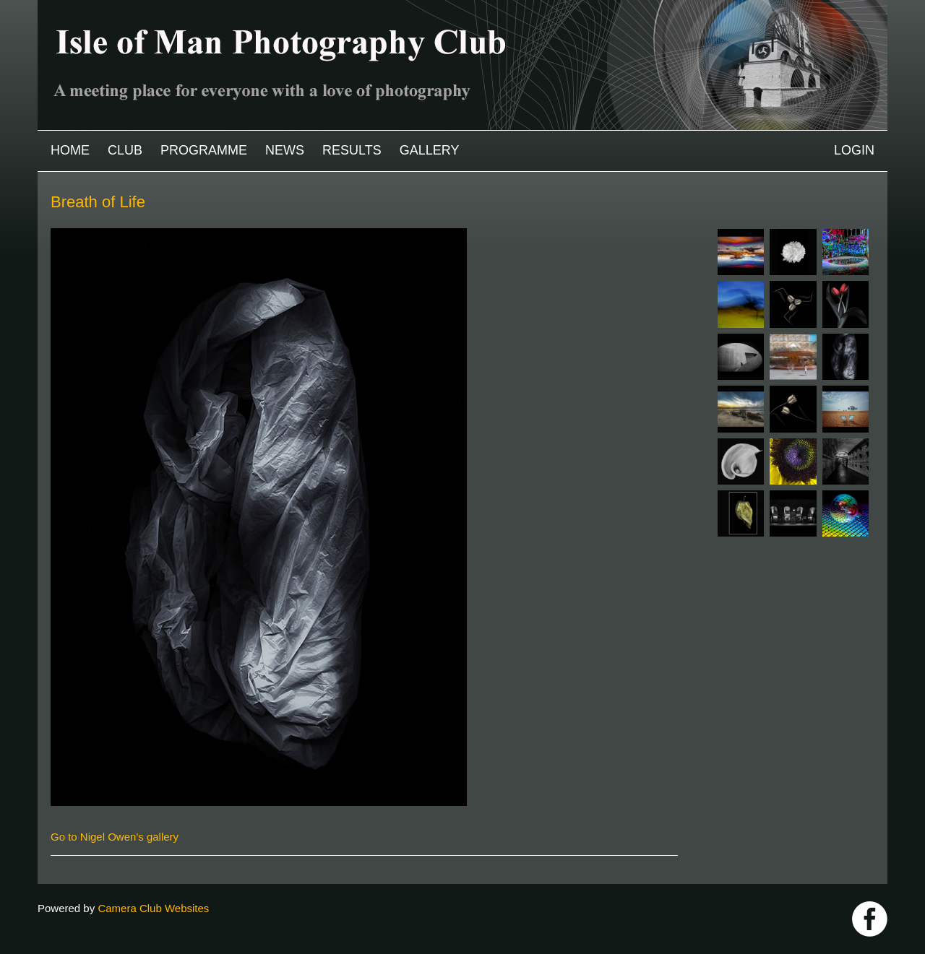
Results (352, 150)
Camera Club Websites (153, 908)
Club (125, 150)
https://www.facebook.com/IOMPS (869, 919)
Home (70, 150)
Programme (203, 150)
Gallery (430, 150)
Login (854, 150)
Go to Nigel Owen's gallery (114, 837)
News (284, 150)
